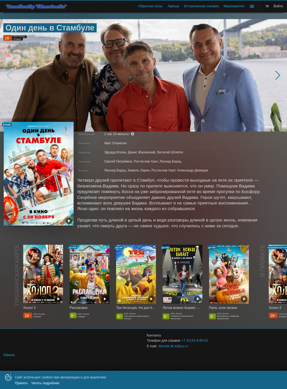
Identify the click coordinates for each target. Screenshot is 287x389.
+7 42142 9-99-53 (194, 340)
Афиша (173, 6)
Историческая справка (201, 6)
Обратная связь (150, 6)
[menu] (160, 6)
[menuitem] (150, 6)
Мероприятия (234, 6)
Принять (21, 383)
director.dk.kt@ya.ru (173, 346)
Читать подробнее (45, 383)
